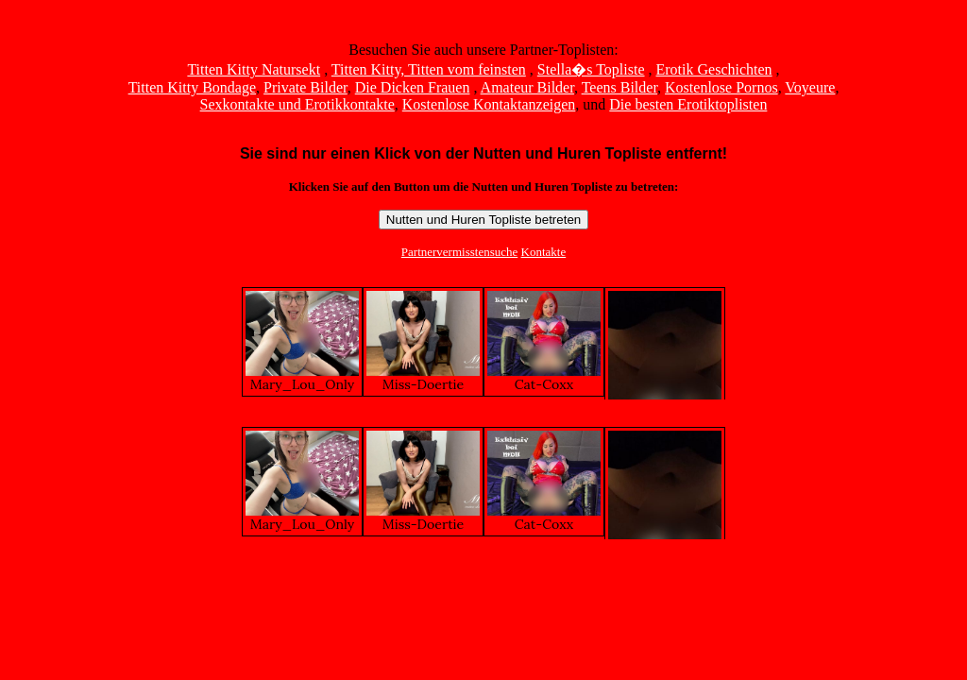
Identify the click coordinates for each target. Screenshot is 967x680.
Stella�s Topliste (591, 69)
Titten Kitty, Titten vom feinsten (428, 69)
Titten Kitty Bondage (192, 87)
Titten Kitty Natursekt (253, 69)
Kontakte (544, 252)
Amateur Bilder (527, 87)
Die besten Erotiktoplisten (688, 104)
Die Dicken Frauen (412, 87)
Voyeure (810, 87)
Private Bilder (305, 87)
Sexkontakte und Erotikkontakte (297, 104)
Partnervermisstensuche (459, 252)
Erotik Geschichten (714, 69)
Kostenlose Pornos (721, 87)
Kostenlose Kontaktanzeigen (489, 104)
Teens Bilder (619, 87)
